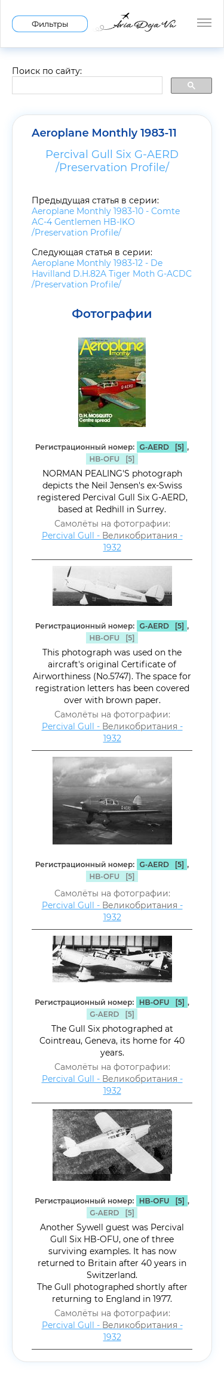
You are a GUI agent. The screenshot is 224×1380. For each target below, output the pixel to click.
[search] (86, 86)
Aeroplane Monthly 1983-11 (104, 133)
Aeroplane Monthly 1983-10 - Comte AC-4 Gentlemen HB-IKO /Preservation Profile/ (106, 222)
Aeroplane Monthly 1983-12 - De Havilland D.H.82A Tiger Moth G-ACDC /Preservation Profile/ (112, 274)
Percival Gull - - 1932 (112, 541)
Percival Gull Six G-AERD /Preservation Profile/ (112, 161)
